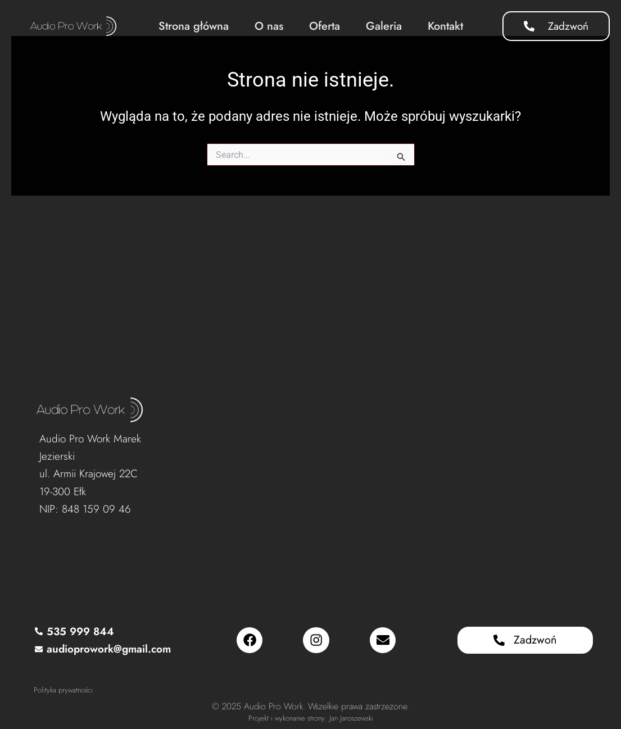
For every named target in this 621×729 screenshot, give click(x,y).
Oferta (324, 26)
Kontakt (445, 26)
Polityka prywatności (63, 690)
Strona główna (193, 26)
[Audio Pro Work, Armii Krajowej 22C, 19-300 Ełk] (377, 476)
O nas (269, 26)
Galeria (384, 26)
